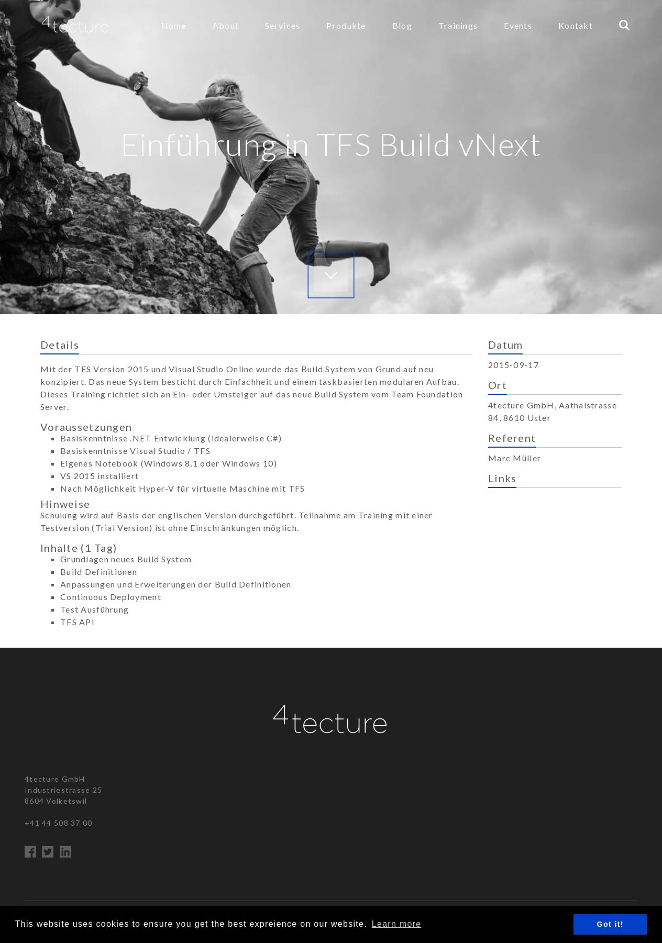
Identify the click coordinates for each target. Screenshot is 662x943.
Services (282, 25)
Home (173, 25)
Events (518, 25)
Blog (402, 25)
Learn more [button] (397, 923)
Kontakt (575, 25)
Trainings (458, 25)
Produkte (346, 25)
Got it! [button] (610, 924)
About (226, 25)
